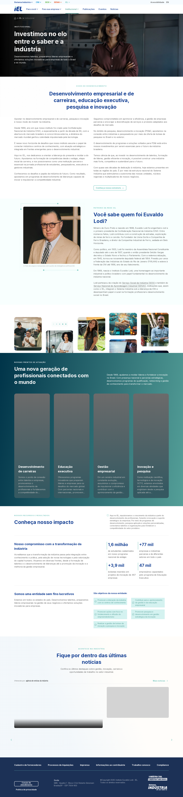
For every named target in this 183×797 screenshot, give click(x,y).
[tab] (23, 2)
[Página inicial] (18, 10)
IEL (20, 18)
